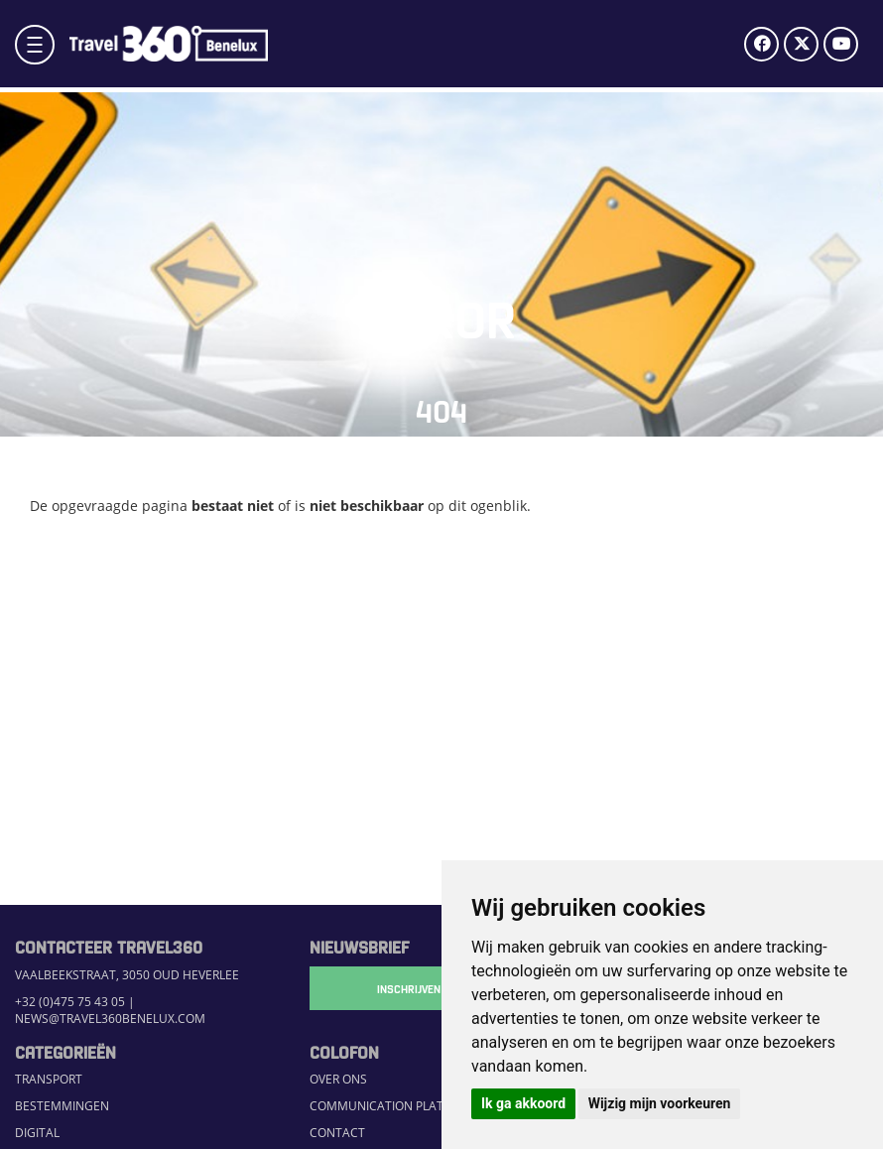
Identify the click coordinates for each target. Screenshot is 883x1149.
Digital (37, 1132)
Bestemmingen (62, 1105)
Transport (48, 1079)
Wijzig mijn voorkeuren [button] (659, 1103)
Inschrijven (409, 988)
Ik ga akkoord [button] (523, 1103)
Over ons (338, 1079)
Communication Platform (393, 1105)
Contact (337, 1132)
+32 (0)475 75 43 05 (70, 1001)
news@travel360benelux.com (110, 1018)
